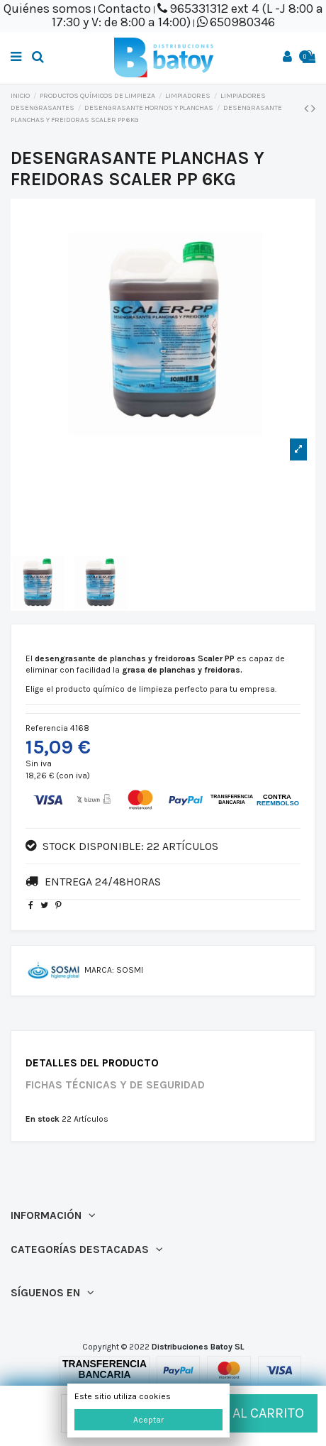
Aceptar (148, 1420)
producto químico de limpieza (113, 689)
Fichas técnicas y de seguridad (115, 1085)
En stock (43, 1119)
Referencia (47, 728)
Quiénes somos (47, 8)
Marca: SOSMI (113, 970)
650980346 (242, 22)
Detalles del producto (92, 1063)
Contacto (124, 8)
